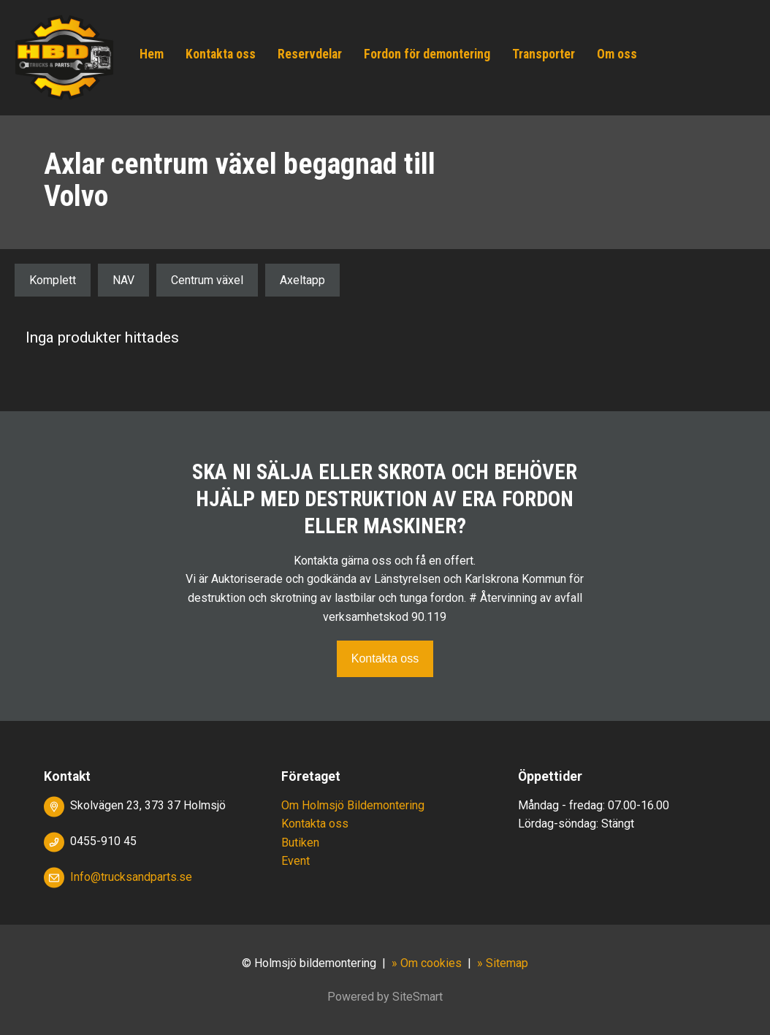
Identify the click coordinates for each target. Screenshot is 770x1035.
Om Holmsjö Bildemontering (352, 805)
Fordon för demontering (427, 54)
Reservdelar (310, 54)
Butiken (300, 842)
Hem (152, 54)
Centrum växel (207, 280)
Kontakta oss (221, 54)
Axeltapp (302, 280)
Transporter (543, 54)
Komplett (52, 280)
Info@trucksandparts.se (131, 877)
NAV (123, 280)
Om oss (617, 54)
